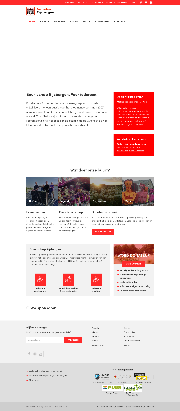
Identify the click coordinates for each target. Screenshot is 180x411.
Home (32, 22)
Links (133, 2)
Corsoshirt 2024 (60, 407)
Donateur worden (117, 2)
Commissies (102, 22)
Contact (119, 22)
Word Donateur (103, 232)
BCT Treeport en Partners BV (133, 390)
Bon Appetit (122, 378)
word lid (150, 406)
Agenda (45, 22)
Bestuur (82, 2)
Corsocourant (98, 345)
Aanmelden (73, 340)
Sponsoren (96, 2)
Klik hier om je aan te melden (130, 124)
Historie (69, 2)
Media (87, 22)
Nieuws (74, 22)
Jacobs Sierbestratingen (102, 378)
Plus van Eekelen (112, 389)
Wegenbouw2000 (143, 378)
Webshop (59, 22)
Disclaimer (30, 407)
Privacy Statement (44, 407)
